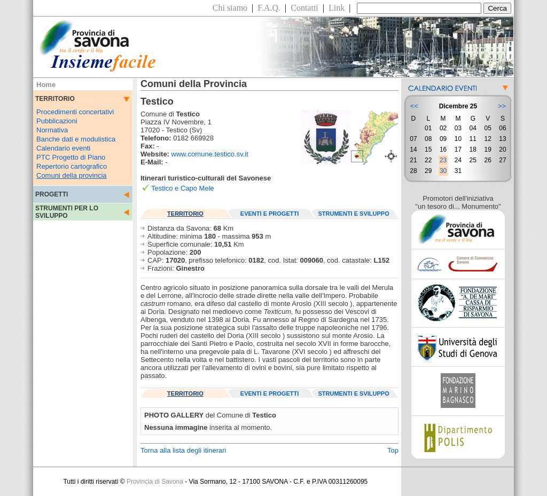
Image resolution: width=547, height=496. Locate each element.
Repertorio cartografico (71, 166)
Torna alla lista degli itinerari (183, 450)
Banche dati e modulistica (75, 139)
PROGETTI (51, 194)
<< (414, 106)
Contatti (304, 7)
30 (443, 171)
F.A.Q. (268, 7)
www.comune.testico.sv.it (209, 154)
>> (502, 106)
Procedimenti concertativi (75, 112)
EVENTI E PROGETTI (269, 213)
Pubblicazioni (56, 121)
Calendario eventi (63, 148)
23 (443, 160)
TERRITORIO (185, 213)
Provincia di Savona (155, 481)
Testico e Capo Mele (182, 188)
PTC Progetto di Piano (70, 157)
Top (392, 450)
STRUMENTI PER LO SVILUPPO (66, 211)
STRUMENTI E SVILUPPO (353, 213)
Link (337, 7)
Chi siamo (230, 7)
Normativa (52, 130)
